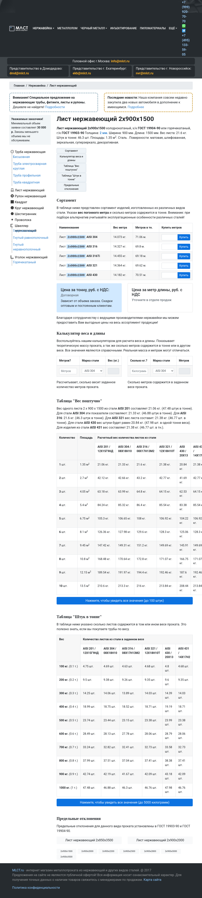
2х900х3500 (66, 857)
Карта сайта (152, 880)
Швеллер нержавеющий (25, 226)
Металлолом (67, 28)
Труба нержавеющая (30, 152)
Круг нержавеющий (29, 208)
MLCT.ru (18, 870)
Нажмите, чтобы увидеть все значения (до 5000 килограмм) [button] (124, 802)
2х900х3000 (171, 851)
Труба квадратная (26, 182)
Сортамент (71, 150)
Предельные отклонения (71, 187)
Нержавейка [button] (42, 28)
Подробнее (136, 107)
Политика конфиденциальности (36, 888)
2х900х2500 (129, 851)
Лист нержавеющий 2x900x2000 (160, 840)
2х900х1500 (66, 851)
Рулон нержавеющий (30, 196)
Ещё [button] (172, 28)
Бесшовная (21, 157)
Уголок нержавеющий (31, 257)
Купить (183, 237)
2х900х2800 (150, 851)
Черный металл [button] (93, 28)
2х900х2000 (87, 851)
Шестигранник (25, 214)
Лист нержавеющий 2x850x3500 (89, 840)
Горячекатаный (24, 231)
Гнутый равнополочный (30, 238)
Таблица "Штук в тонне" (71, 177)
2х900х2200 (108, 851)
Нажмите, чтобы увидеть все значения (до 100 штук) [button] (124, 600)
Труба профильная (27, 175)
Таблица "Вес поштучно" (71, 167)
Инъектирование (123, 28)
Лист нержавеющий (30, 190)
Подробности (55, 107)
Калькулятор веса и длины (71, 158)
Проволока (23, 220)
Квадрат (21, 202)
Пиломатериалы (153, 28)
